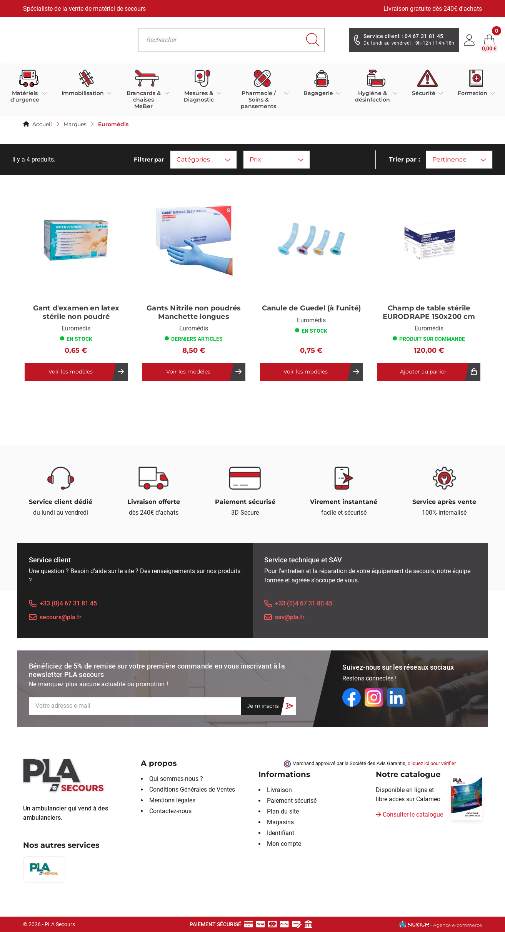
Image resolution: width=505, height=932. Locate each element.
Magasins (280, 822)
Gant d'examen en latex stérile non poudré (76, 312)
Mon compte (284, 843)
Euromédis (76, 328)
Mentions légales (172, 800)
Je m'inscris (263, 705)
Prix (276, 159)
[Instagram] (374, 697)
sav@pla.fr (290, 617)
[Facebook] (351, 697)
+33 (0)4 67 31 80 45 (303, 603)
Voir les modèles (70, 371)
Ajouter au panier (423, 371)
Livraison (279, 790)
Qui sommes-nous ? (176, 778)
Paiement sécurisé (292, 800)
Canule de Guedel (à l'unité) (311, 308)
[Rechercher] (231, 40)
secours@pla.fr (61, 617)
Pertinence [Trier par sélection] (459, 159)
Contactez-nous (170, 811)
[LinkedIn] (396, 697)
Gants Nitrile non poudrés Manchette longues (194, 312)
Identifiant (280, 833)
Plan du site (283, 811)
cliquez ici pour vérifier (431, 763)
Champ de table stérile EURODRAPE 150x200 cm (429, 312)
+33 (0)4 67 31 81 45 (68, 603)
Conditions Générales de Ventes (192, 789)
